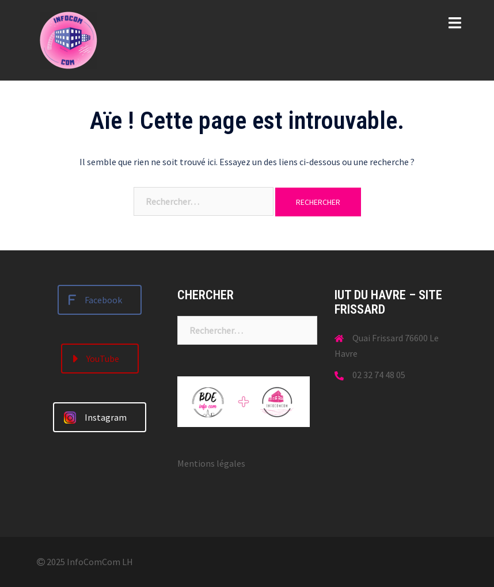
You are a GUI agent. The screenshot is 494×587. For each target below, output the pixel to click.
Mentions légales (211, 463)
